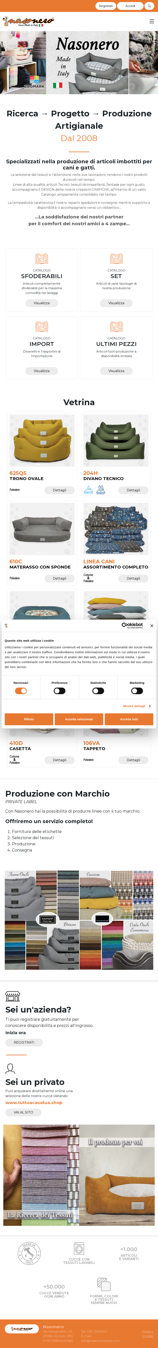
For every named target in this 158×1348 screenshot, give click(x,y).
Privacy (147, 1331)
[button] (130, 6)
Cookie (147, 1336)
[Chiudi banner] (151, 625)
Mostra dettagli (134, 706)
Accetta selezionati (79, 719)
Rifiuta (29, 719)
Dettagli (59, 490)
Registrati (24, 1042)
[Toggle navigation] (151, 21)
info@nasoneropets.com (100, 1341)
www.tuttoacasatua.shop (33, 1102)
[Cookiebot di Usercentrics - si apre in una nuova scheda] (125, 626)
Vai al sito (23, 1112)
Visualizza (42, 303)
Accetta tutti (129, 719)
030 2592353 (97, 1331)
